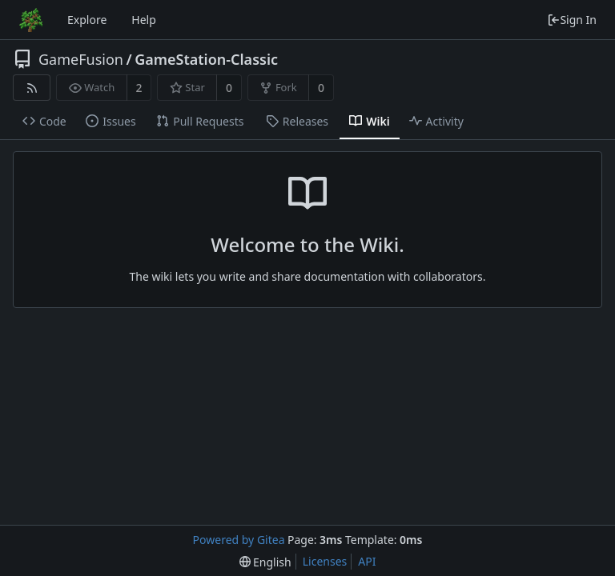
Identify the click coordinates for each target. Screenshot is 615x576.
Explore (87, 19)
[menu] (265, 562)
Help (143, 19)
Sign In (572, 19)
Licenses (325, 561)
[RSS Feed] (31, 87)
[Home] (30, 20)
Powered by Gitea (239, 539)
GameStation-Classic (206, 59)
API (367, 561)
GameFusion (80, 59)
